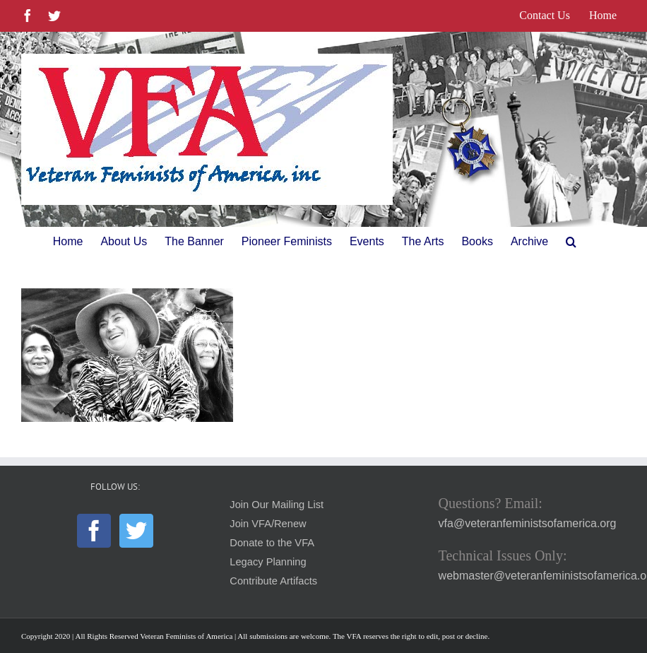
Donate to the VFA (272, 542)
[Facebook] (94, 531)
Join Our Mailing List (277, 504)
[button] (571, 242)
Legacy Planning (268, 561)
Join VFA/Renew (268, 523)
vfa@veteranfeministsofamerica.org (528, 523)
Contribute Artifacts (273, 581)
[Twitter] (136, 531)
